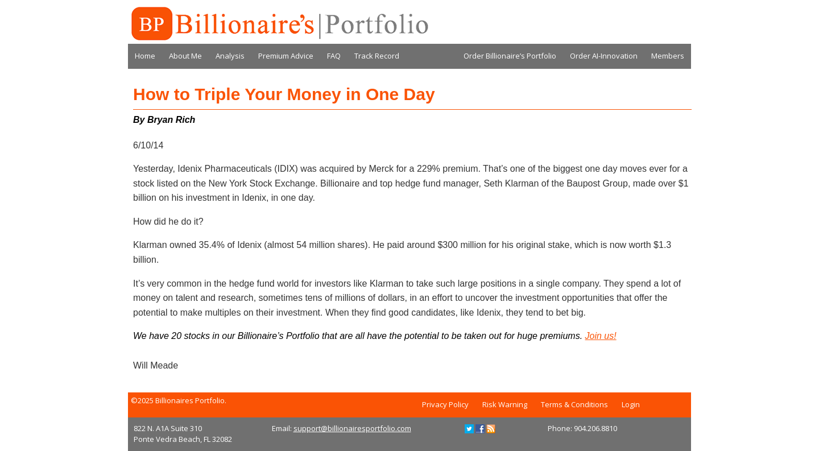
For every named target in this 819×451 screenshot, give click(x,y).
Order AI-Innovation (604, 56)
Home (145, 56)
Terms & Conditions (574, 404)
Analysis (230, 56)
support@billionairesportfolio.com (352, 428)
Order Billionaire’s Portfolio (510, 56)
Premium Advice (285, 56)
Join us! (601, 336)
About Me (185, 56)
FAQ (334, 56)
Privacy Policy (445, 404)
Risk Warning (504, 404)
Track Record (376, 56)
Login (631, 404)
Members (667, 56)
